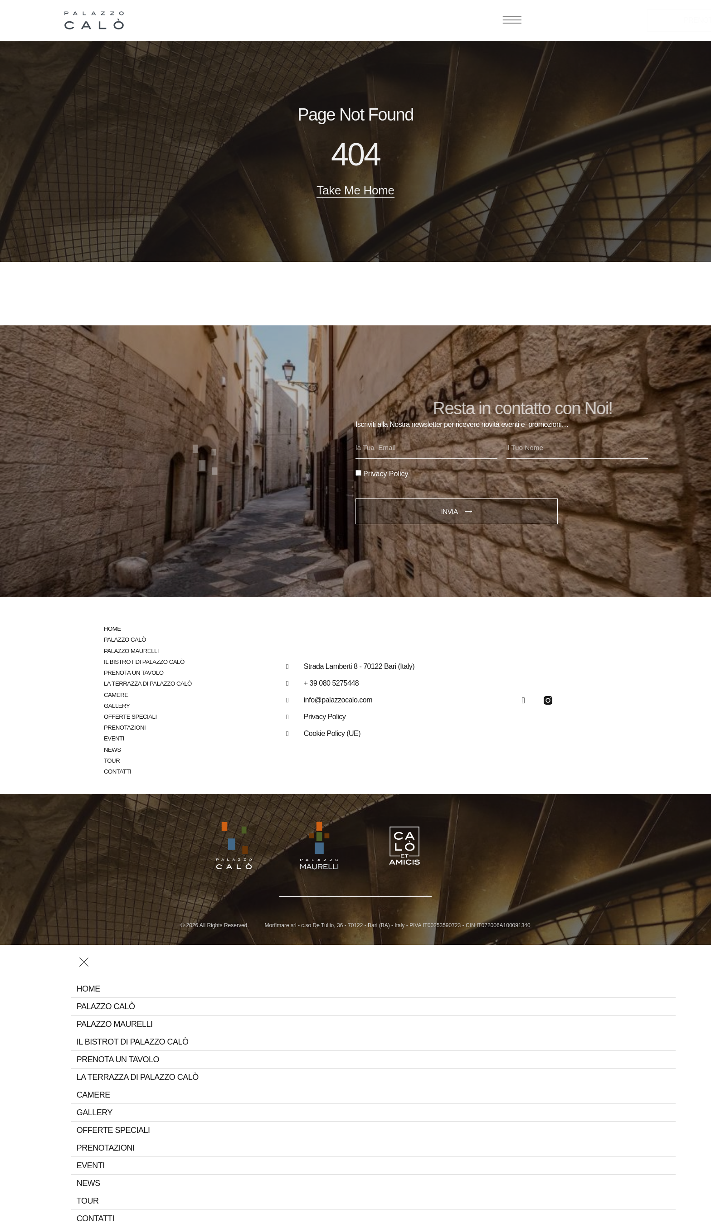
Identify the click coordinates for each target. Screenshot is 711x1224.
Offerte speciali (130, 714)
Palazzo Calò (124, 637)
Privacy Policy (386, 471)
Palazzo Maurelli (131, 648)
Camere (116, 692)
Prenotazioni (124, 724)
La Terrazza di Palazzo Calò (147, 681)
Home (112, 627)
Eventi (114, 735)
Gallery (116, 703)
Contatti (117, 768)
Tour (112, 757)
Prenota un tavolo (133, 670)
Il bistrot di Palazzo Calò (143, 659)
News (112, 746)
